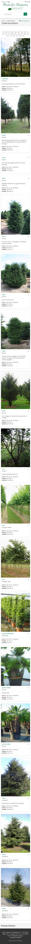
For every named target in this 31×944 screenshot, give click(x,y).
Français (3, 2)
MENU (27, 2)
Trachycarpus (6, 688)
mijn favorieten (25, 21)
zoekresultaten (11, 21)
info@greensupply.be (17, 935)
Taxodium (5, 79)
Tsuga (4, 798)
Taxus (3, 135)
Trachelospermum (7, 633)
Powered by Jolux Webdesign (15, 940)
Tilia (3, 469)
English (9, 2)
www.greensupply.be (15, 937)
